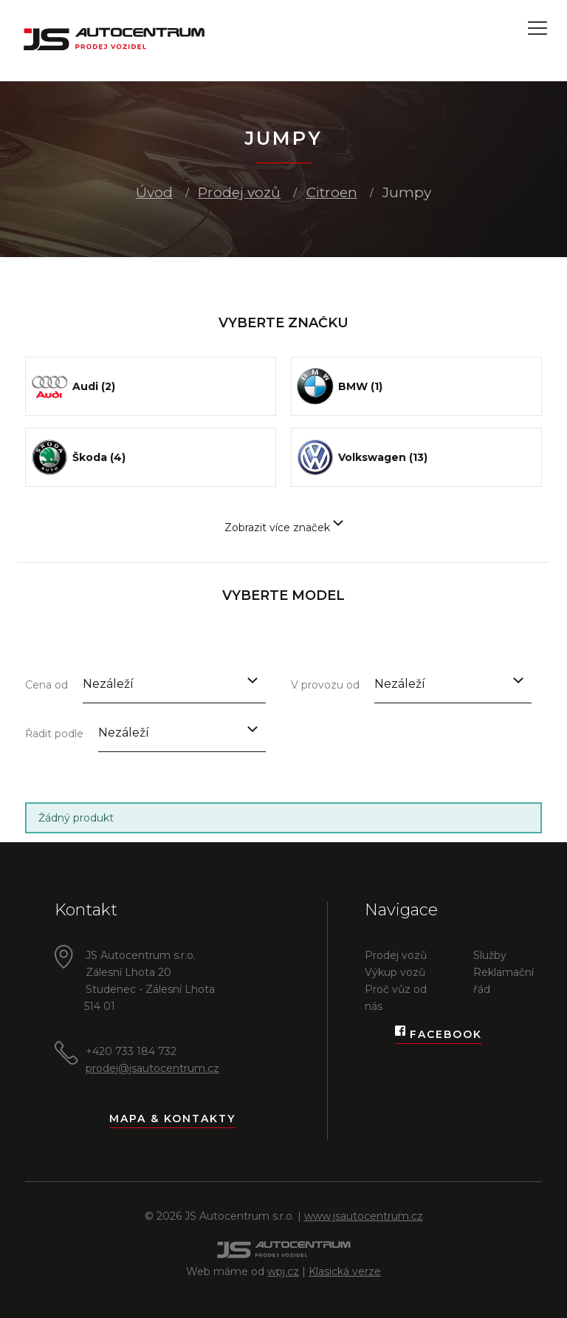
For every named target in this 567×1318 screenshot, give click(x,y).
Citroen (331, 192)
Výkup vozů (395, 972)
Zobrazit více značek (283, 527)
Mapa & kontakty (172, 1118)
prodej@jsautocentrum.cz (152, 1068)
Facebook (438, 1034)
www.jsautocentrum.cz (363, 1216)
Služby (489, 955)
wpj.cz (283, 1271)
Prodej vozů (239, 192)
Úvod (154, 192)
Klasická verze (345, 1271)
